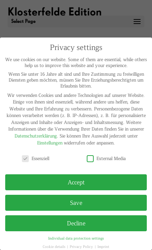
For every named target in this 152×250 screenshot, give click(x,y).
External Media (106, 158)
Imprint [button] (103, 246)
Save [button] (76, 202)
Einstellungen (49, 142)
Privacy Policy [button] (82, 246)
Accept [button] (76, 182)
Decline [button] (76, 223)
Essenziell (35, 158)
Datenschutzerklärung (36, 136)
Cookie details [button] (54, 246)
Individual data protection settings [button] (76, 238)
